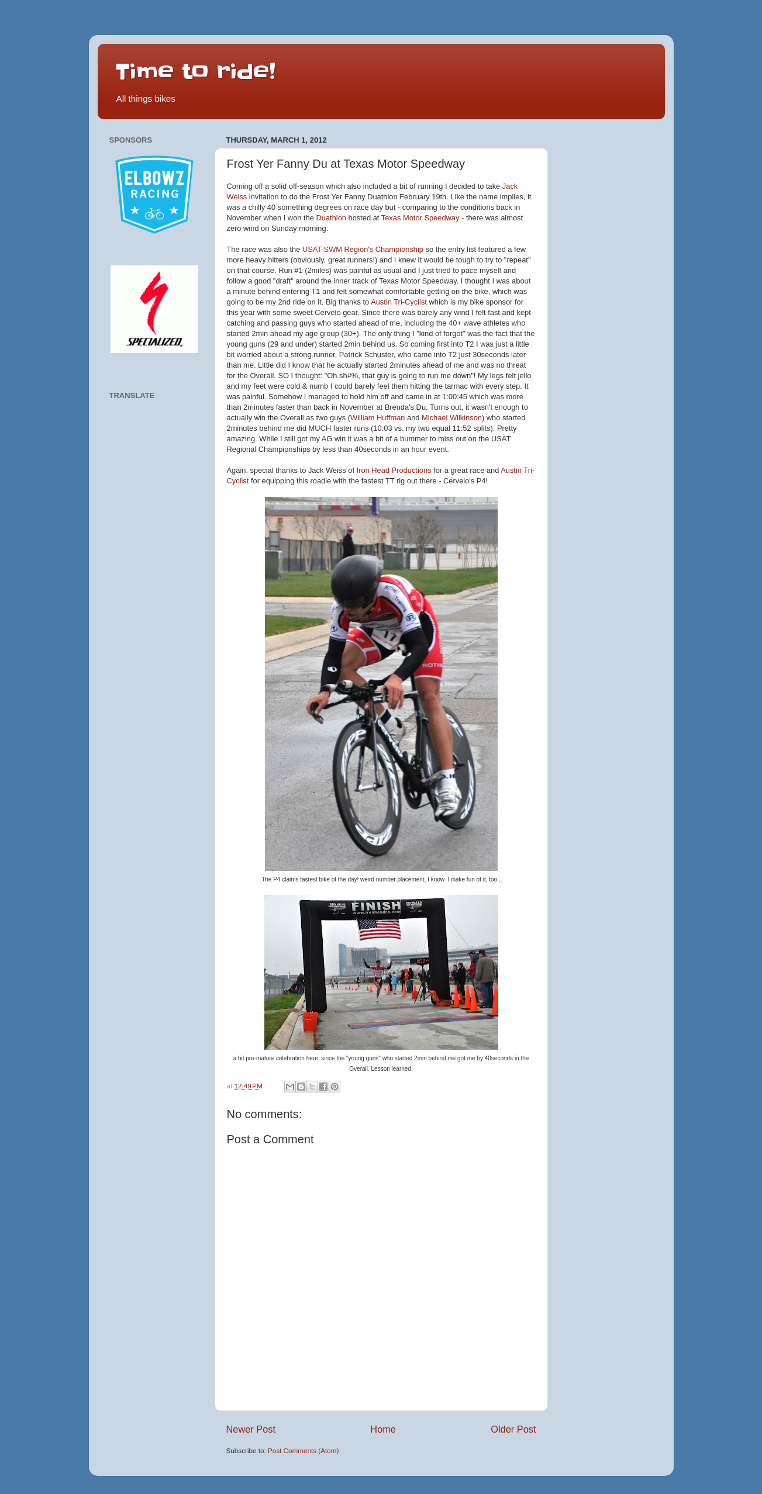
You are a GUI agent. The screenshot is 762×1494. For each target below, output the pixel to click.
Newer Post (251, 1429)
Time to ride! (195, 71)
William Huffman (377, 417)
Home (383, 1429)
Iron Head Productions (394, 470)
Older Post (513, 1429)
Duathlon (331, 217)
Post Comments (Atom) (303, 1450)
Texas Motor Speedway (420, 217)
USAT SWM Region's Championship (362, 249)
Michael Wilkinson (452, 417)
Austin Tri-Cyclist (399, 302)
